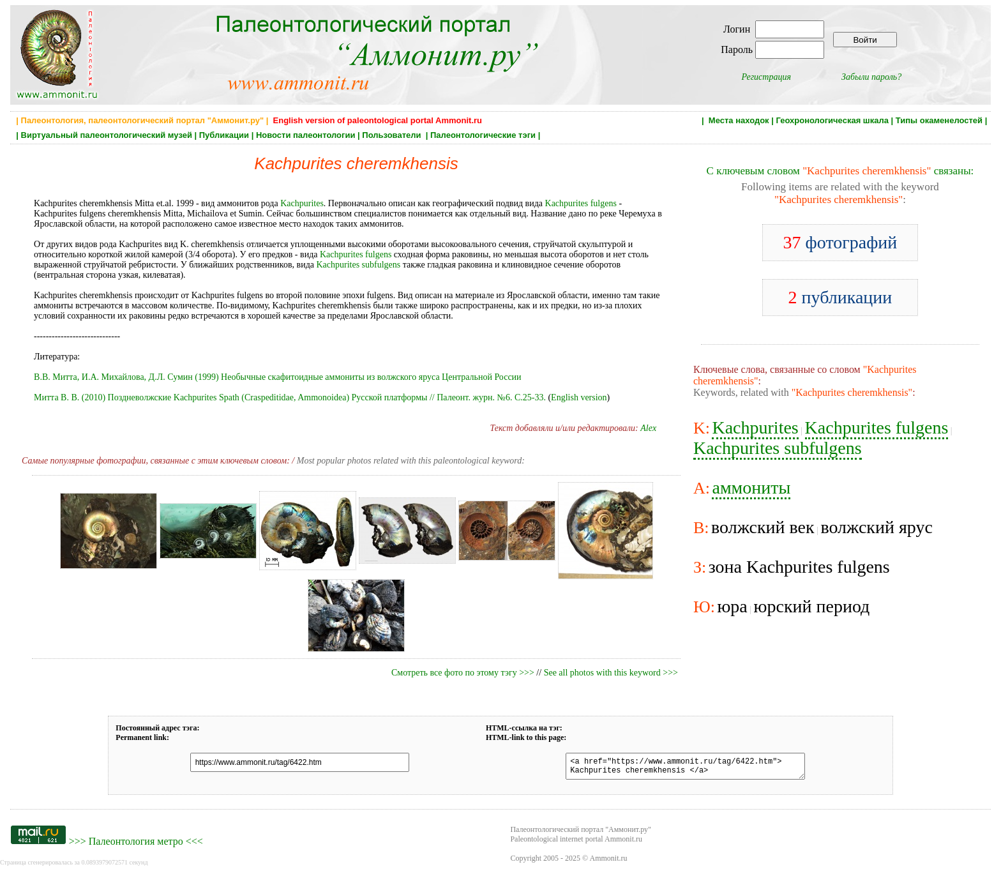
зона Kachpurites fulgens (799, 567)
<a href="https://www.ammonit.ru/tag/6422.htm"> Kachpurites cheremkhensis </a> (677, 768)
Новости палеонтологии (306, 135)
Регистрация (766, 77)
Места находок (739, 120)
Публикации (224, 135)
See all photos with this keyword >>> (611, 672)
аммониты (751, 487)
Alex (648, 428)
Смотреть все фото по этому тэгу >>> (462, 672)
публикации (840, 297)
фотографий (840, 242)
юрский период (812, 606)
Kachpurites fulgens (581, 203)
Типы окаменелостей (939, 120)
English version (579, 397)
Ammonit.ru (609, 861)
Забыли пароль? (871, 77)
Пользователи (392, 135)
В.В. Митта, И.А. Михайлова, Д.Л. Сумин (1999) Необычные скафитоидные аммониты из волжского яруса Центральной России (278, 377)
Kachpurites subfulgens (358, 264)
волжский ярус (876, 527)
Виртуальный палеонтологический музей (106, 135)
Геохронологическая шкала (832, 120)
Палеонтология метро (136, 845)
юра (732, 606)
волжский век (763, 527)
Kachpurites (302, 203)
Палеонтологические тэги (483, 135)
